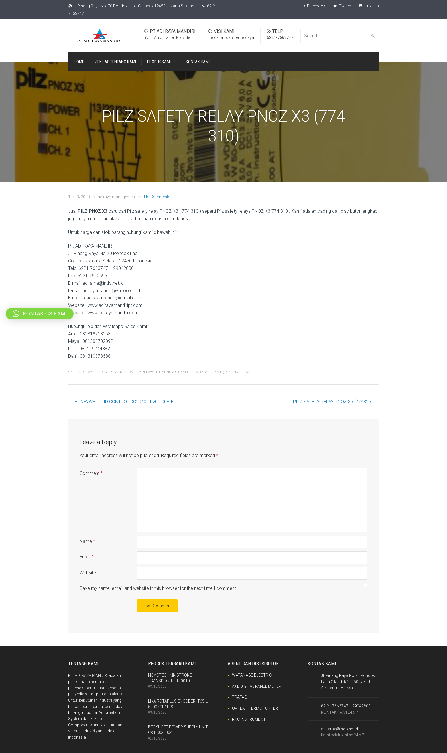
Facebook (314, 6)
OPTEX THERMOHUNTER (255, 708)
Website (88, 572)
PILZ (104, 372)
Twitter (342, 6)
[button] (40, 313)
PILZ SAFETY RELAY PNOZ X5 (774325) (333, 401)
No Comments (157, 197)
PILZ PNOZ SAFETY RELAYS (131, 372)
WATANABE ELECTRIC (252, 675)
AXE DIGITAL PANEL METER (256, 686)
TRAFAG (239, 697)
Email (87, 557)
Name (87, 541)
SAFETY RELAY (80, 372)
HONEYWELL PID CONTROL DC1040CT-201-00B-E (124, 401)
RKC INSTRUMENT (249, 719)
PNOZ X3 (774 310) (209, 372)
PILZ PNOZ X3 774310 (174, 372)
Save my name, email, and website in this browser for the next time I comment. (158, 588)
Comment (91, 473)
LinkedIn (369, 6)
